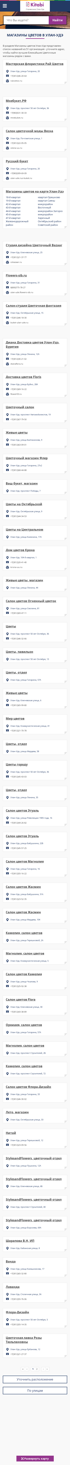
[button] (4, 5)
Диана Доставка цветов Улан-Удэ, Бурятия (32, 344)
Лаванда (13, 1287)
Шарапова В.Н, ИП (20, 1241)
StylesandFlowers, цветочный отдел (34, 1158)
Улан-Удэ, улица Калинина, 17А (26, 536)
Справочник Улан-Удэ (35, 9)
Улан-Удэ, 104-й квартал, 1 (23, 557)
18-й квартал (13, 197)
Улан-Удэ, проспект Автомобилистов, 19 (30, 414)
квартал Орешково (49, 197)
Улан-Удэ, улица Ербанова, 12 (25, 1349)
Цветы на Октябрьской (24, 504)
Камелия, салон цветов (24, 933)
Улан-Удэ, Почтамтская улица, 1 (26, 138)
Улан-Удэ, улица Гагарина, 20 (25, 71)
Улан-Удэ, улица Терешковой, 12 (26, 1140)
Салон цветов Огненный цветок (31, 601)
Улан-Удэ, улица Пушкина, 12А (25, 1165)
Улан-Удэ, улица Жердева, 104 (25, 919)
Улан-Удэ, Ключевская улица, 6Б (26, 1186)
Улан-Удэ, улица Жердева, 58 (24, 751)
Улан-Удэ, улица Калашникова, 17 (27, 1268)
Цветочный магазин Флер (27, 458)
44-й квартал (13, 211)
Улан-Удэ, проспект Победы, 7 (25, 490)
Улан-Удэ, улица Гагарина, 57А (25, 679)
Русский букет (17, 161)
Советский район (48, 225)
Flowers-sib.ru (16, 275)
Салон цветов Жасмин (23, 887)
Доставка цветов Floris (23, 377)
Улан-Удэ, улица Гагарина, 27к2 (26, 465)
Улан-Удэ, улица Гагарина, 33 (25, 1094)
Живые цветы (17, 432)
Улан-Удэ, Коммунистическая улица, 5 (29, 960)
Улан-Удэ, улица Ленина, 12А (24, 354)
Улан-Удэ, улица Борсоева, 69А (25, 1227)
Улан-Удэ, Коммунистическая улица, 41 (30, 725)
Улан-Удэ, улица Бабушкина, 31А (26, 894)
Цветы (11, 626)
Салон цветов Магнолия (25, 861)
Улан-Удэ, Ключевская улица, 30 (26, 1006)
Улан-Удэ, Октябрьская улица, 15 (26, 312)
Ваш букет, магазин (22, 483)
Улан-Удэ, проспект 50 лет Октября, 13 (29, 659)
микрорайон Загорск (50, 211)
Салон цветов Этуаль (22, 810)
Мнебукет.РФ (16, 101)
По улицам (35, 1391)
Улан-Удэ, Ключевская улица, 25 (26, 252)
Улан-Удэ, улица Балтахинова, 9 (26, 439)
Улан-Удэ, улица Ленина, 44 (24, 587)
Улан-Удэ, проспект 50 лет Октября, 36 (29, 108)
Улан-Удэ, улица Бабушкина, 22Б (26, 843)
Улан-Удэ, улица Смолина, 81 (24, 608)
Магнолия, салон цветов (25, 953)
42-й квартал (13, 204)
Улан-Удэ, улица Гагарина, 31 (25, 282)
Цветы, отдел (16, 672)
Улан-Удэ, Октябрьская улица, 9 (26, 511)
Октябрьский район (49, 221)
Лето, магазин (17, 1112)
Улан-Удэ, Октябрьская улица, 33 (26, 1119)
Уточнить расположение (35, 1379)
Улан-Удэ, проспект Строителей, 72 (28, 1073)
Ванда (11, 1261)
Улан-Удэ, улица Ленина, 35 (24, 797)
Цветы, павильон (19, 652)
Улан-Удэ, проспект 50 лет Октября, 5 (29, 1319)
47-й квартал (13, 218)
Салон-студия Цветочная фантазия (33, 306)
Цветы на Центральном (24, 529)
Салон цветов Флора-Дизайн (28, 1087)
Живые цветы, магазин (24, 580)
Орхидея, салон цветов (24, 1025)
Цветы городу (17, 764)
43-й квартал (13, 207)
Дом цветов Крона (20, 550)
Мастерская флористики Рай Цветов (34, 64)
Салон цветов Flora (20, 999)
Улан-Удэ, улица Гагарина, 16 (25, 868)
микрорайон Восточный (45, 205)
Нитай (11, 1133)
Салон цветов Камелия (24, 974)
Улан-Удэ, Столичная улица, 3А (25, 1294)
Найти (57, 20)
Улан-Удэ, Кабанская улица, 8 (25, 1248)
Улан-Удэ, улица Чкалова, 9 (24, 981)
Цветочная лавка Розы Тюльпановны (24, 1340)
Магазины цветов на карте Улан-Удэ (35, 191)
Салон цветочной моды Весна (29, 131)
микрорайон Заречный (45, 216)
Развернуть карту (35, 1458)
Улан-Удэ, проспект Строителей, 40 (28, 1206)
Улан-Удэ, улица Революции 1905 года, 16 (31, 817)
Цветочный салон (20, 407)
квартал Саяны (46, 200)
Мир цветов (15, 718)
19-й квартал (13, 200)
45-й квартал (13, 214)
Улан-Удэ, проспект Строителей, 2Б (28, 1053)
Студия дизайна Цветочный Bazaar (34, 245)
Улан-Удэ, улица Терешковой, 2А (26, 940)
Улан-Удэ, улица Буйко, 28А (24, 384)
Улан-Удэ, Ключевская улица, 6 (25, 700)
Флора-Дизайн (17, 1312)
